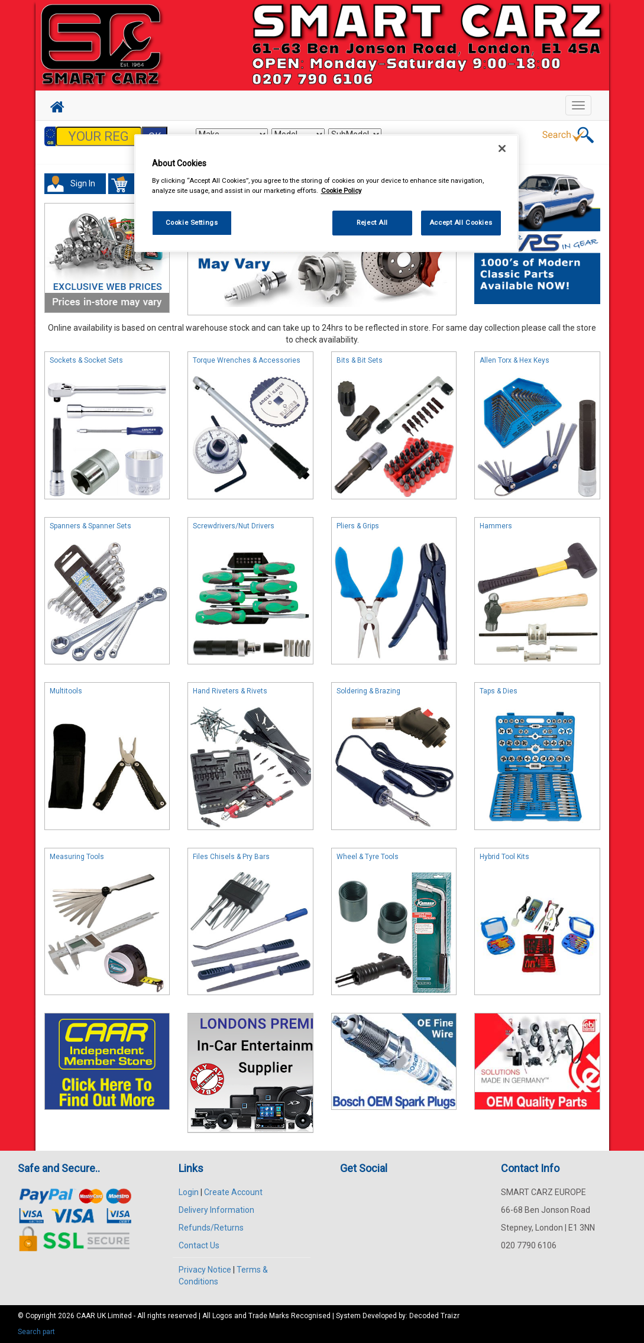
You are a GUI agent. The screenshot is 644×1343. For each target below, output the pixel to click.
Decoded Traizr (434, 1316)
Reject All (372, 222)
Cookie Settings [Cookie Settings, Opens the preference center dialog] (192, 222)
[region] (326, 193)
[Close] (502, 148)
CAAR (85, 1316)
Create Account (233, 1192)
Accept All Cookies (460, 222)
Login (189, 1192)
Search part (36, 1332)
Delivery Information (216, 1210)
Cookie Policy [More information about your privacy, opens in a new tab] (341, 190)
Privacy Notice (205, 1269)
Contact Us (199, 1245)
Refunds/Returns (211, 1227)
